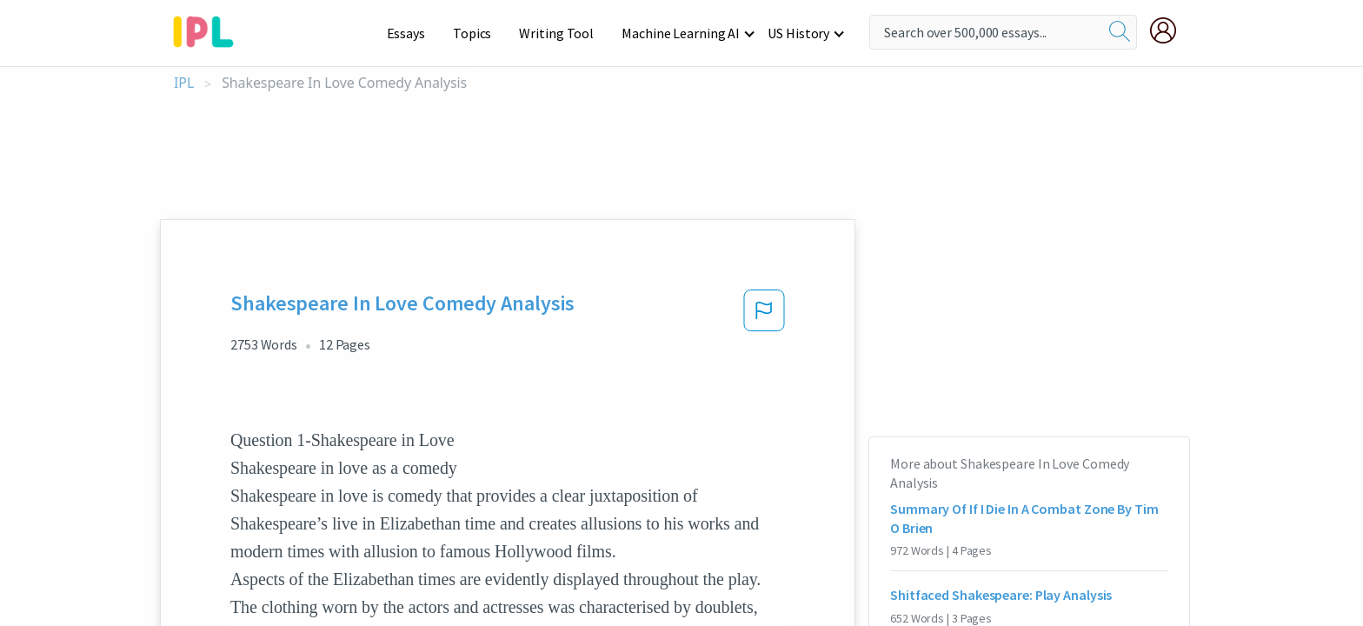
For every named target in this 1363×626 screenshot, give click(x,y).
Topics (480, 33)
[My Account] (1170, 30)
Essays (415, 33)
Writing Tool (562, 33)
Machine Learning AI (683, 33)
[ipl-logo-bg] (210, 28)
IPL (184, 83)
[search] (1119, 32)
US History (799, 33)
